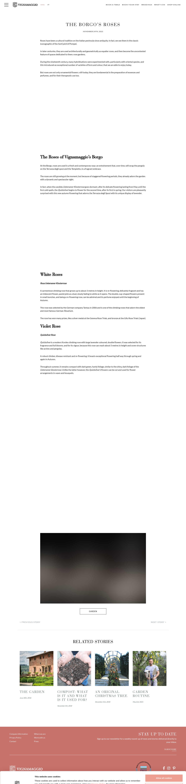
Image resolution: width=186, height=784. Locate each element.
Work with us (39, 737)
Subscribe (170, 749)
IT (48, 5)
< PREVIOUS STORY (30, 622)
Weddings (146, 5)
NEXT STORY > (158, 622)
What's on (159, 5)
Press (36, 741)
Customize (164, 774)
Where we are (39, 734)
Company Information (19, 734)
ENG (43, 5)
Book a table (113, 5)
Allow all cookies (164, 766)
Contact (13, 741)
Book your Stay (130, 5)
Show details (41, 779)
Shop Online (174, 5)
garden (93, 611)
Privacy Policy (98, 771)
